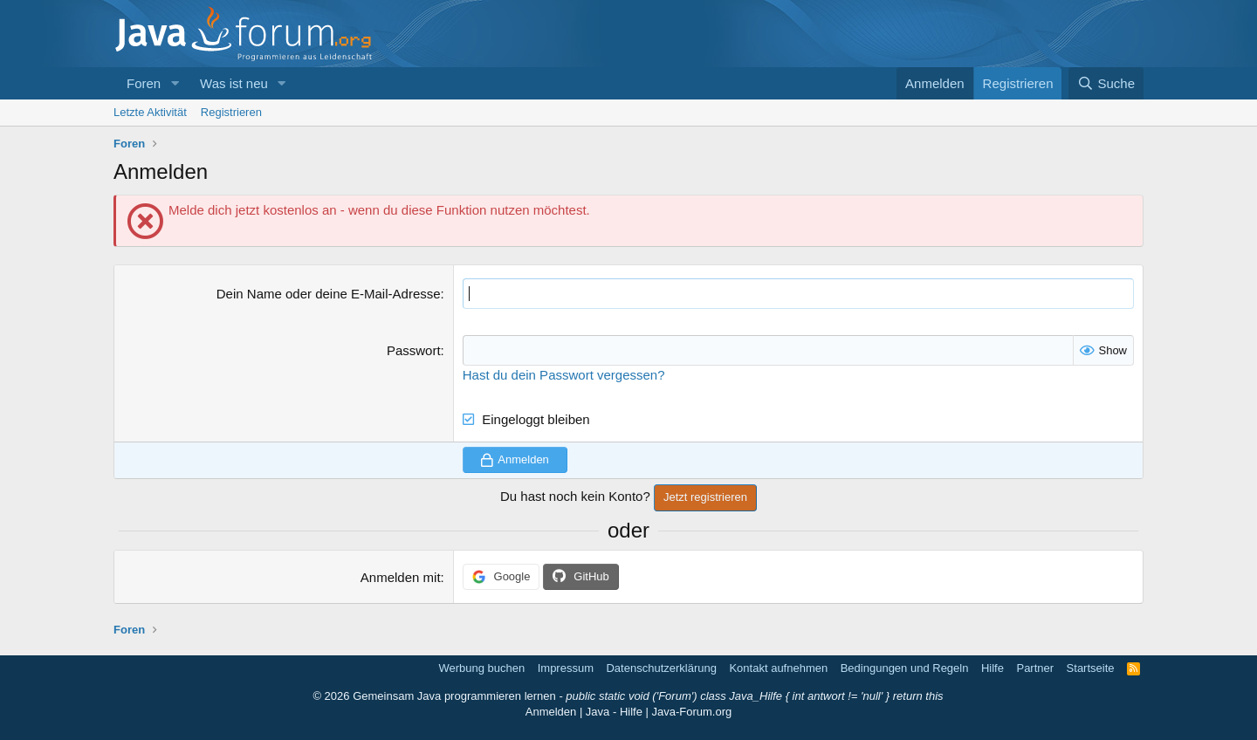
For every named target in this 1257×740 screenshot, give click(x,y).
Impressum (566, 668)
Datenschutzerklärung (661, 668)
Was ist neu (234, 83)
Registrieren (231, 112)
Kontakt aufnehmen (778, 668)
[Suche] (1106, 83)
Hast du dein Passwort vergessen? (564, 374)
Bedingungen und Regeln (905, 668)
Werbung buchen (481, 668)
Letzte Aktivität (150, 112)
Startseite (1091, 668)
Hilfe (992, 668)
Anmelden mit (401, 577)
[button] (174, 83)
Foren (144, 83)
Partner (1035, 668)
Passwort (414, 350)
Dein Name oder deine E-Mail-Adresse (328, 293)
